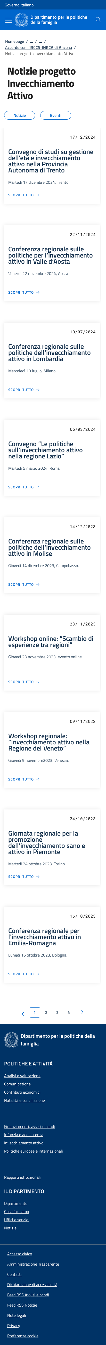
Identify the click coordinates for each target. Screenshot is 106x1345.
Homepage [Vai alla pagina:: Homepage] (14, 41)
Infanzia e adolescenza (23, 1135)
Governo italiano (19, 5)
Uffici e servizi (16, 1220)
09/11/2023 (83, 721)
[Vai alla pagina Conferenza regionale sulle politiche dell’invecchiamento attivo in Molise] (24, 584)
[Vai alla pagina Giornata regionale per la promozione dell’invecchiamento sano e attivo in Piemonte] (24, 876)
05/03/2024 (83, 429)
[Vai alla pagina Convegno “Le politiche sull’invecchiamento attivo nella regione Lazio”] (24, 487)
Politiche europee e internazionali (33, 1151)
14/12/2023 (83, 526)
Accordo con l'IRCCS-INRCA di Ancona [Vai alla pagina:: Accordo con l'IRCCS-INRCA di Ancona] (38, 47)
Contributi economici (22, 1092)
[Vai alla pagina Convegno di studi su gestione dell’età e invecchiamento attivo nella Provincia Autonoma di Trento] (24, 195)
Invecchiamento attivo (23, 1143)
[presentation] (98, 20)
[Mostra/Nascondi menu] (9, 20)
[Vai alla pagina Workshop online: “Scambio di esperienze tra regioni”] (24, 681)
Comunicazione (17, 1084)
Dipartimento (15, 1203)
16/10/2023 (83, 916)
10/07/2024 (83, 331)
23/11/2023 (83, 624)
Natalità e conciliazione (24, 1100)
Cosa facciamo (16, 1211)
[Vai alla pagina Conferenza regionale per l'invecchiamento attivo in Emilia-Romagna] (24, 974)
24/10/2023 (83, 818)
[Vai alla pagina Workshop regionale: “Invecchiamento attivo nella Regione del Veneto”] (24, 779)
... (31, 41)
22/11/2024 (83, 234)
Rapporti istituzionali (22, 1177)
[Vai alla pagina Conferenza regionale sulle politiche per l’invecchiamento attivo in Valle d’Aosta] (24, 292)
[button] (22, 1336)
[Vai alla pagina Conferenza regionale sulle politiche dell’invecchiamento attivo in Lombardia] (24, 389)
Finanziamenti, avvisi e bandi (29, 1126)
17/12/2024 (83, 137)
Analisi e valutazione (22, 1076)
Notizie (10, 1228)
